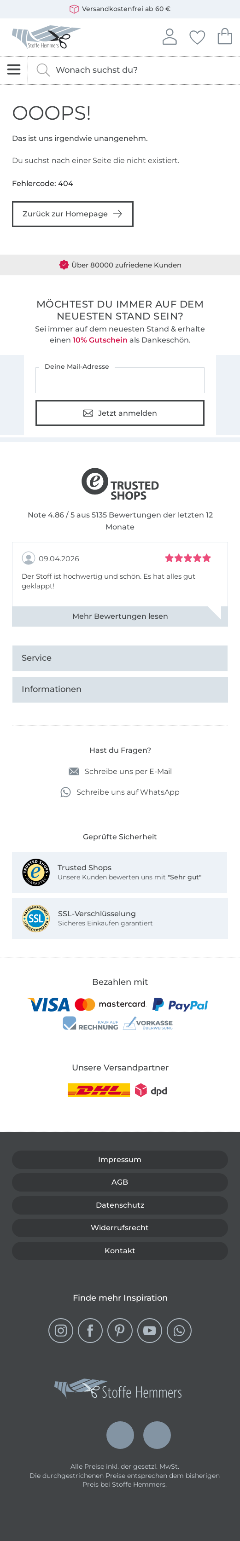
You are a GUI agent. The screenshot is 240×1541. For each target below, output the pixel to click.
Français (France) (157, 1432)
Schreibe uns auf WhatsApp (120, 792)
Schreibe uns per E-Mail (120, 771)
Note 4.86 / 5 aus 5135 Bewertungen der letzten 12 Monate (120, 521)
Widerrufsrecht (120, 1227)
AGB (119, 1182)
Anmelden (169, 35)
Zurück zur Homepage (73, 214)
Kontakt (120, 1250)
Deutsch (83, 1435)
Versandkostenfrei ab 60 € (120, 9)
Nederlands (120, 1426)
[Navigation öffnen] (14, 70)
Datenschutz (120, 1205)
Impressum (119, 1159)
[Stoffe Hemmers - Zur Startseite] (117, 1390)
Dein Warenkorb (225, 35)
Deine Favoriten (197, 36)
